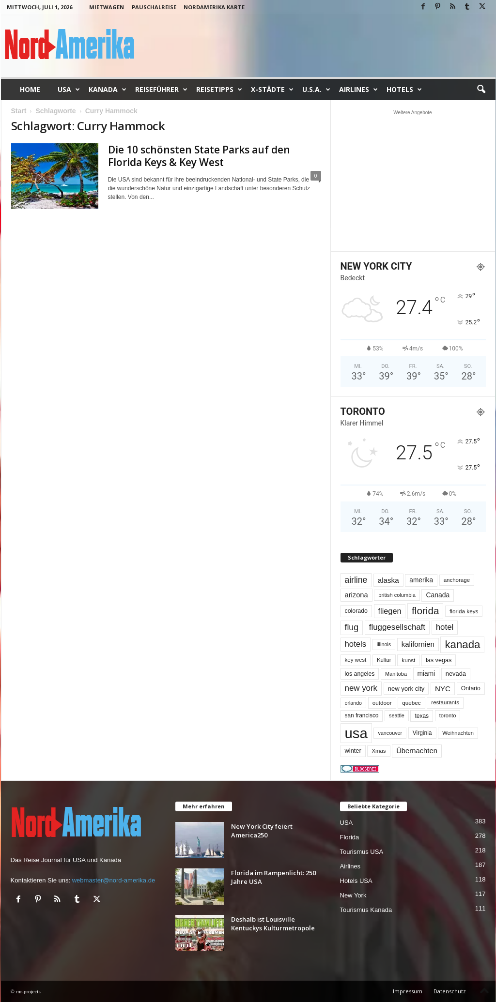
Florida (349, 837)
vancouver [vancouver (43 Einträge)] (390, 733)
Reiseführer (161, 89)
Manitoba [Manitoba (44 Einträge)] (396, 674)
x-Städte (272, 89)
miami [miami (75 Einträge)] (426, 673)
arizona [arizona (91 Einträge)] (356, 595)
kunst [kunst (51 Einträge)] (408, 660)
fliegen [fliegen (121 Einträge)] (390, 611)
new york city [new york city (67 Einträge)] (406, 688)
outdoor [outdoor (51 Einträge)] (382, 702)
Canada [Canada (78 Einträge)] (438, 595)
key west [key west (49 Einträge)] (356, 660)
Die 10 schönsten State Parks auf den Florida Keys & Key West (199, 156)
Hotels (404, 89)
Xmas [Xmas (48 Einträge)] (379, 751)
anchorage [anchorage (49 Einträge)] (457, 580)
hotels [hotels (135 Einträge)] (356, 644)
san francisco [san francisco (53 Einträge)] (362, 715)
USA (69, 89)
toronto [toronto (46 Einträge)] (447, 715)
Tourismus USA (362, 851)
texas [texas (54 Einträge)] (422, 716)
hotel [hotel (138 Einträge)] (445, 627)
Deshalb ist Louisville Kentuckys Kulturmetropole (273, 923)
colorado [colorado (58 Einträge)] (356, 610)
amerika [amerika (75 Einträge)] (421, 580)
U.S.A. (316, 89)
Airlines (358, 89)
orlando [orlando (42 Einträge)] (353, 703)
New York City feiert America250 (262, 830)
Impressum (407, 991)
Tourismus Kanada (366, 909)
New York (353, 895)
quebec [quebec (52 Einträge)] (411, 702)
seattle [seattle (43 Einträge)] (396, 715)
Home (30, 89)
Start (19, 111)
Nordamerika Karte (214, 7)
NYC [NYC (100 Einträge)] (442, 688)
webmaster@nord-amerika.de (113, 880)
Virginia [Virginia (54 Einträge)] (422, 732)
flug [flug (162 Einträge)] (352, 627)
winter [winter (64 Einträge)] (353, 750)
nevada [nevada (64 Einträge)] (456, 673)
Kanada (107, 89)
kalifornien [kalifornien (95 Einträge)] (418, 644)
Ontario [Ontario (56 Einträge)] (470, 688)
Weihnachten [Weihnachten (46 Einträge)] (458, 733)
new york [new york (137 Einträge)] (361, 688)
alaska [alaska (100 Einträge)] (388, 580)
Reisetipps (219, 89)
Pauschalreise (154, 7)
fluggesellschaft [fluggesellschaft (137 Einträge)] (397, 627)
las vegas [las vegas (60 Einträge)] (438, 660)
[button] (481, 89)
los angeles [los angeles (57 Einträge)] (360, 673)
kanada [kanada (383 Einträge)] (462, 644)
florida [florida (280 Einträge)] (425, 610)
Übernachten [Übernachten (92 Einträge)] (416, 751)
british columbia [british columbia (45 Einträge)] (397, 595)
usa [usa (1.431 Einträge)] (356, 733)
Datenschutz (450, 991)
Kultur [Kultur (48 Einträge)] (384, 660)
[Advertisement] (412, 180)
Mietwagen (106, 7)
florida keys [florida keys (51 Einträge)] (464, 611)
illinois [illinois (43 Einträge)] (384, 644)
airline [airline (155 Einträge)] (356, 580)
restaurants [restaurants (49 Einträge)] (445, 702)
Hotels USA (356, 880)
